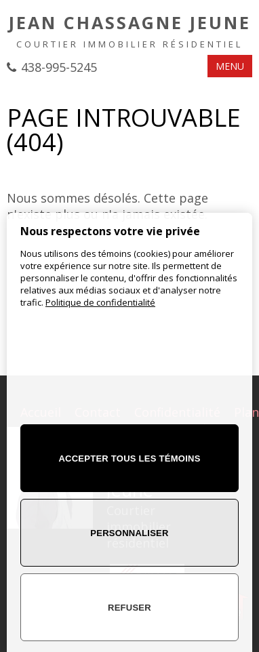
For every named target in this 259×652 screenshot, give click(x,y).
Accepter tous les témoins (129, 458)
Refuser (129, 608)
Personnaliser (129, 533)
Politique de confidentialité (100, 302)
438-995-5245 (59, 67)
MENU (230, 66)
